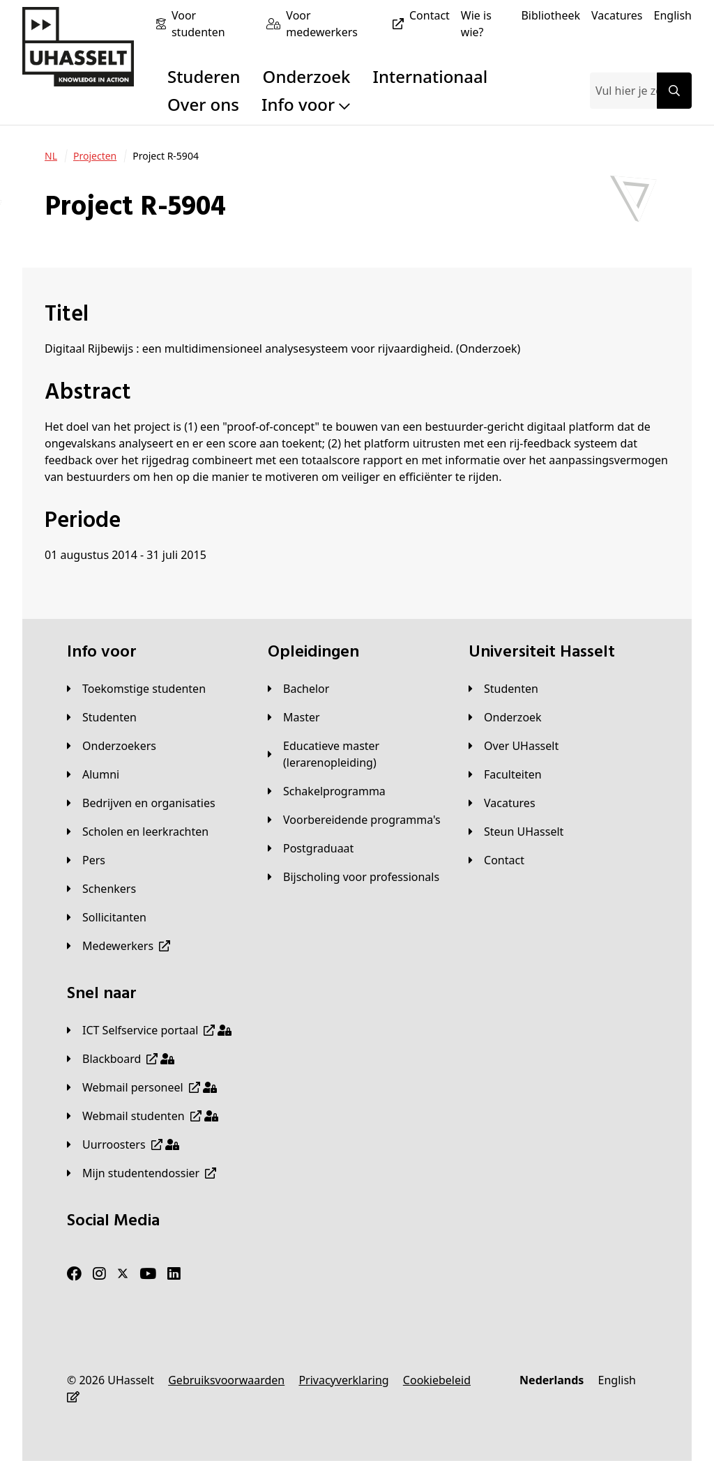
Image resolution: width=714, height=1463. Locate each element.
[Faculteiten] (505, 774)
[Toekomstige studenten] (136, 688)
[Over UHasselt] (514, 745)
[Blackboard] (120, 1058)
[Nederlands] (551, 1380)
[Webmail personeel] (142, 1087)
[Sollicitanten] (106, 917)
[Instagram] (99, 1274)
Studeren (204, 76)
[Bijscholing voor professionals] (353, 876)
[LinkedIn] (174, 1274)
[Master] (294, 717)
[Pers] (86, 860)
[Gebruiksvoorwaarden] (226, 1380)
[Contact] (429, 15)
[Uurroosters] (123, 1144)
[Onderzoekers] (111, 745)
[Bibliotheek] (550, 15)
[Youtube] (147, 1274)
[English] (673, 15)
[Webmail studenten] (142, 1116)
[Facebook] (74, 1274)
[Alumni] (93, 774)
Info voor (305, 104)
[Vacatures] (617, 15)
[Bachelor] (298, 688)
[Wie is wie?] (485, 23)
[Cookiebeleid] (437, 1380)
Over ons (203, 104)
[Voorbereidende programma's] (354, 819)
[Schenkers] (101, 888)
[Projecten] (94, 156)
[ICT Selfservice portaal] (149, 1030)
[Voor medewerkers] (347, 23)
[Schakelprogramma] (327, 791)
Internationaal (430, 76)
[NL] (51, 156)
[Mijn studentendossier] (141, 1173)
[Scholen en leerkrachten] (137, 831)
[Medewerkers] (118, 945)
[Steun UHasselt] (516, 831)
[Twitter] (122, 1274)
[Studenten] (102, 717)
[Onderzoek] (505, 717)
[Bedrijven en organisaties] (141, 803)
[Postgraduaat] (311, 848)
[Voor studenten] (213, 23)
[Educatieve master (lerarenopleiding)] (357, 754)
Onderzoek (307, 76)
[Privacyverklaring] (343, 1380)
